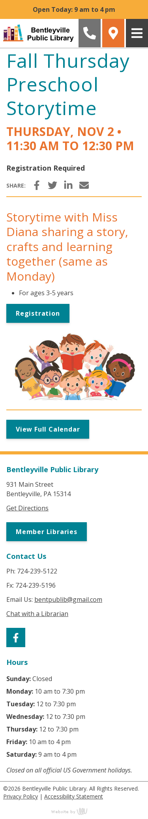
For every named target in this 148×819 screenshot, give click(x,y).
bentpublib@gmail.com (68, 599)
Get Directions (27, 508)
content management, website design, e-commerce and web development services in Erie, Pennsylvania (74, 811)
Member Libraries (46, 531)
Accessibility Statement (73, 796)
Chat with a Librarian (37, 613)
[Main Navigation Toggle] (137, 33)
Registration (38, 313)
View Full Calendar (48, 429)
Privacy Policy (20, 796)
